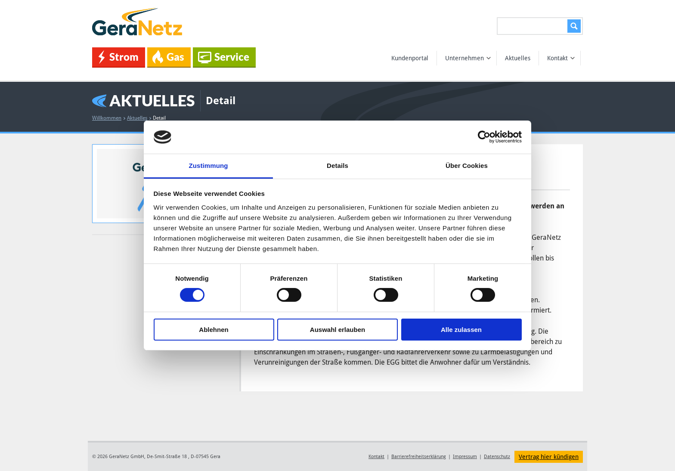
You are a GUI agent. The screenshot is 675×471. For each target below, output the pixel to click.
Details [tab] (337, 165)
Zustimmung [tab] (208, 165)
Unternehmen (468, 58)
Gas (168, 57)
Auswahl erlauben (337, 329)
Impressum (465, 456)
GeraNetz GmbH (138, 22)
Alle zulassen (461, 329)
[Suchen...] (540, 26)
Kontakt (561, 58)
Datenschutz (497, 456)
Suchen (572, 26)
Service (223, 57)
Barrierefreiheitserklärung (418, 456)
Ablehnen (213, 329)
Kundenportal (409, 58)
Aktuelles (517, 58)
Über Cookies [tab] (467, 165)
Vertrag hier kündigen (549, 456)
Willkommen (108, 118)
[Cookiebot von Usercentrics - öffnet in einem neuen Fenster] (484, 136)
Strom (119, 57)
